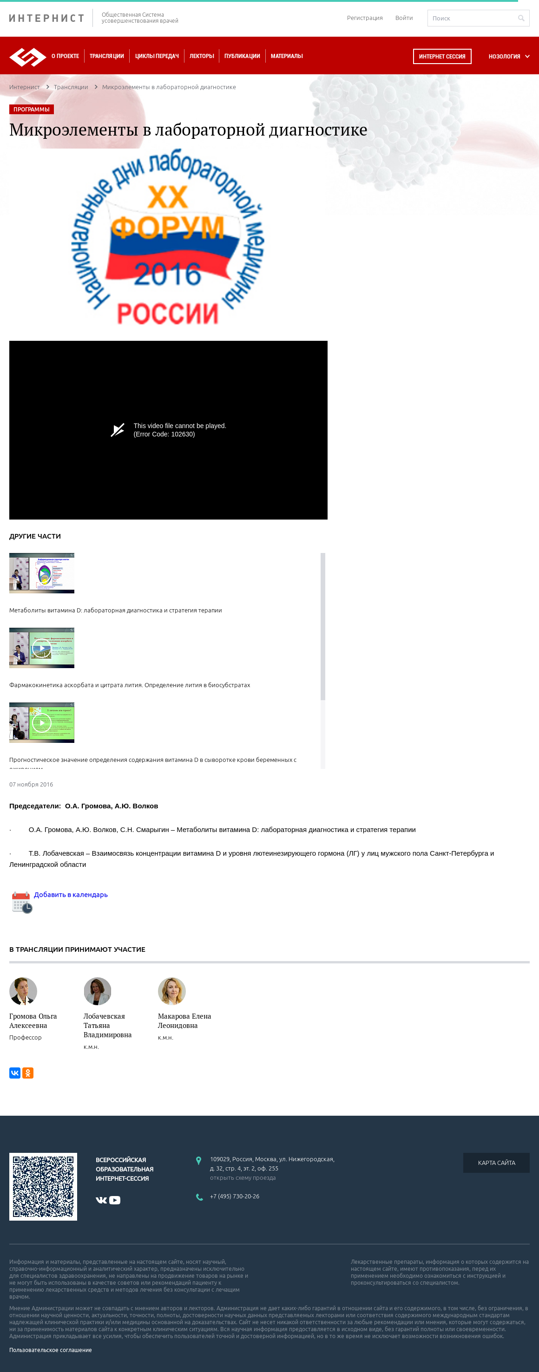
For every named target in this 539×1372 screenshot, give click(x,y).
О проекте (65, 55)
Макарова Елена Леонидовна (184, 1020)
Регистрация (365, 17)
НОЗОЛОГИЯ (504, 56)
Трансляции (107, 55)
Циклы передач (157, 55)
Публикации (242, 55)
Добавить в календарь (58, 894)
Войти (404, 17)
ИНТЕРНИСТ (51, 18)
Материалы (286, 55)
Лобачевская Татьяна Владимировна (108, 1025)
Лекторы (202, 55)
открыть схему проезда (243, 1177)
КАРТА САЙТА (496, 1162)
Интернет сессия (442, 56)
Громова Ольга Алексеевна (33, 1020)
